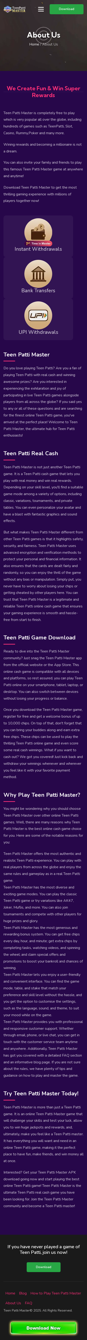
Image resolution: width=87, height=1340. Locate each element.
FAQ (28, 1303)
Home (34, 44)
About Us (13, 1303)
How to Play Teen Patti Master (55, 1293)
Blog (23, 1293)
